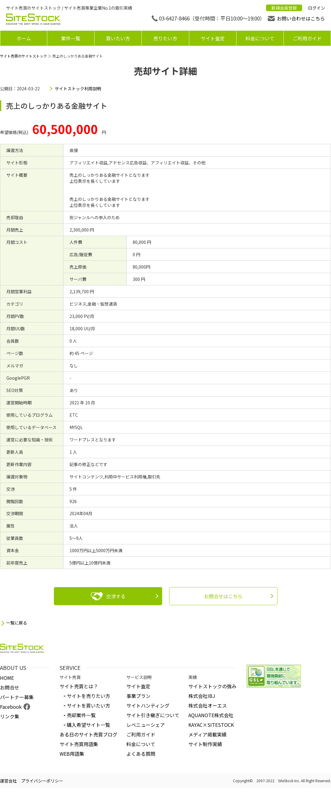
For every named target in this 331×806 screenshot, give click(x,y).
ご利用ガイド (307, 38)
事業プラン (138, 695)
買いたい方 (118, 38)
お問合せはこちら (223, 596)
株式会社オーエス (207, 705)
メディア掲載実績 (207, 734)
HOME (7, 677)
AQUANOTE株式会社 (211, 715)
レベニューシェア (145, 724)
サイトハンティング (147, 705)
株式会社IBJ (201, 695)
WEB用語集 (72, 753)
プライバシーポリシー (42, 781)
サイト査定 (213, 38)
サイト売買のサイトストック (23, 55)
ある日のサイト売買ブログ (88, 734)
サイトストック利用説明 (78, 88)
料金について (260, 38)
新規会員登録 (284, 8)
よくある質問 (140, 753)
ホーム (24, 38)
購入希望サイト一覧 (88, 724)
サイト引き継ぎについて (152, 715)
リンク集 (9, 716)
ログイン (316, 8)
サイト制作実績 (205, 744)
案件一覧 (70, 38)
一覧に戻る (16, 623)
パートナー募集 (17, 697)
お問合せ (9, 687)
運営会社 (8, 781)
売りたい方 (165, 38)
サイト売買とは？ (79, 686)
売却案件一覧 (81, 715)
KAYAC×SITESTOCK (211, 724)
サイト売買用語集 (79, 744)
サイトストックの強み (212, 686)
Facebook (11, 706)
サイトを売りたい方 (88, 695)
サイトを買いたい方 (88, 705)
